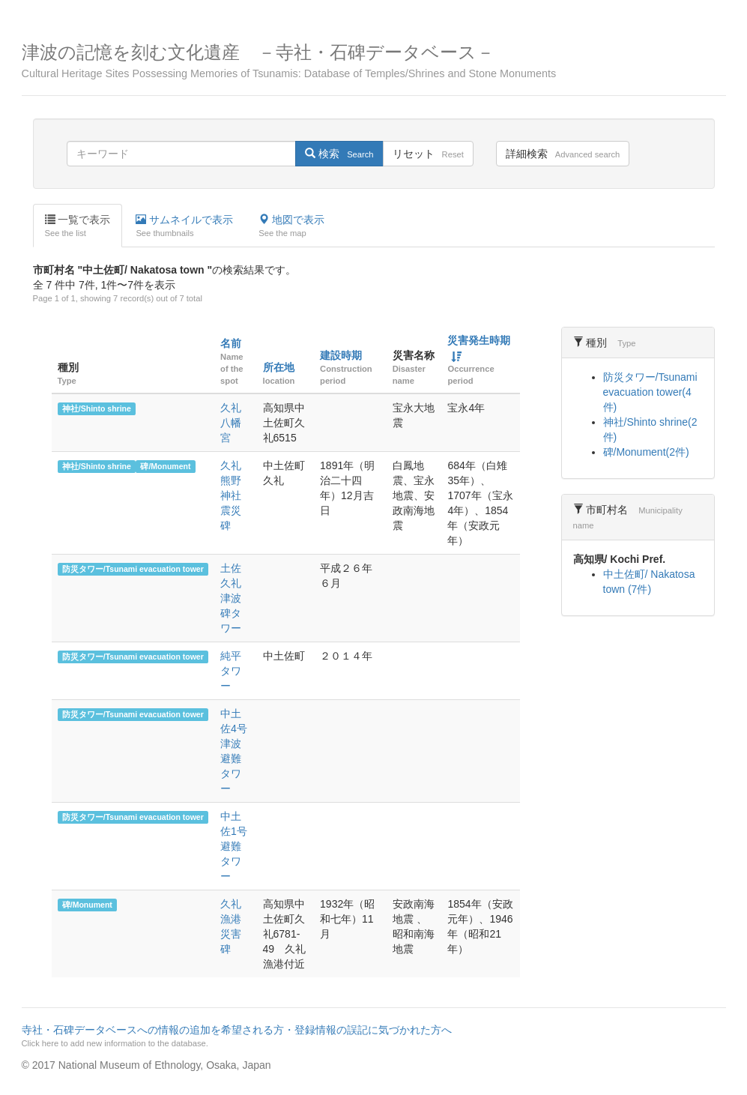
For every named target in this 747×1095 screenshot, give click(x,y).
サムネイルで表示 (184, 226)
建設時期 (341, 355)
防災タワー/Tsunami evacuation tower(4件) (650, 392)
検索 (339, 154)
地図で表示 (291, 226)
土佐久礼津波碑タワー (230, 598)
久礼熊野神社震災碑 (230, 495)
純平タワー (230, 671)
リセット (428, 154)
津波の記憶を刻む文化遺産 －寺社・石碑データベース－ (374, 61)
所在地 (278, 367)
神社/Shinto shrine (96, 408)
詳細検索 (563, 154)
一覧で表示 (78, 226)
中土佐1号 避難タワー (239, 846)
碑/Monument (165, 466)
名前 (230, 343)
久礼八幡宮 (230, 423)
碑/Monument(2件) (646, 452)
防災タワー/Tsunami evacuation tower (133, 568)
